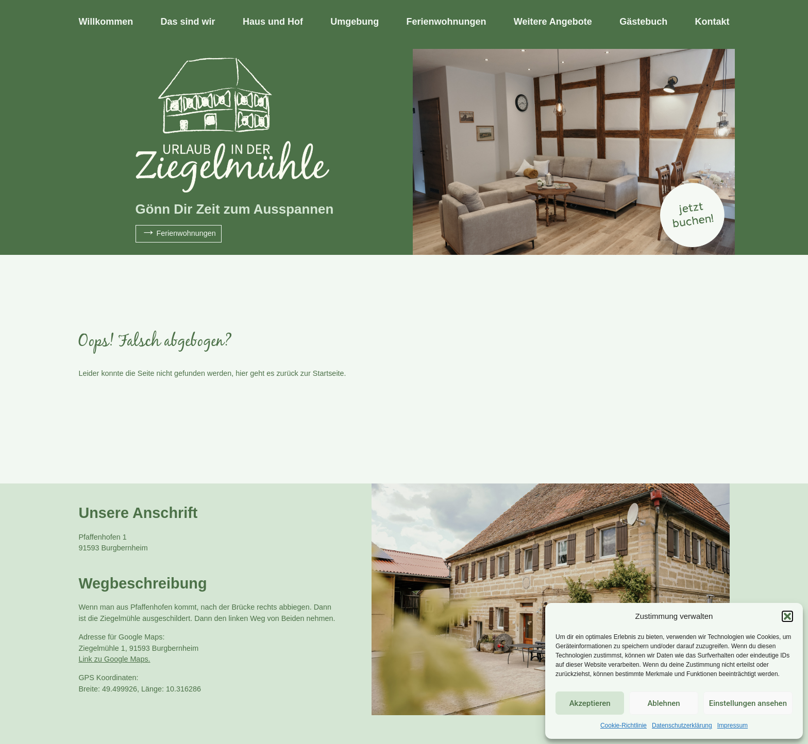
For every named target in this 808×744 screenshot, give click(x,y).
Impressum (732, 725)
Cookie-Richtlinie (623, 725)
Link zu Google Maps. (114, 659)
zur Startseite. (323, 373)
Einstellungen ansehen (748, 703)
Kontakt (712, 21)
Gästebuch (643, 21)
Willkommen (105, 21)
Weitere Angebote (553, 21)
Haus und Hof (273, 21)
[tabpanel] (404, 152)
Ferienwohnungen (446, 21)
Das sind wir (188, 21)
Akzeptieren (590, 703)
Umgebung (354, 21)
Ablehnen (663, 703)
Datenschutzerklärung (682, 725)
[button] (787, 616)
